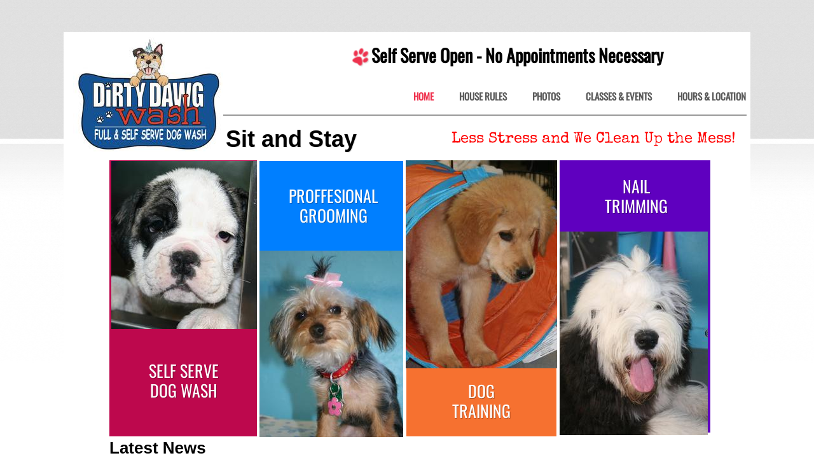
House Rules (483, 96)
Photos (546, 96)
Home (423, 96)
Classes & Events (619, 96)
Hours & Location (711, 96)
